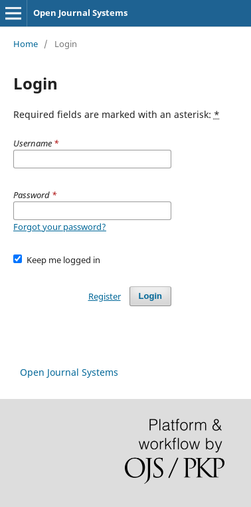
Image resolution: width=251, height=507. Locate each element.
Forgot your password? (59, 227)
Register (104, 296)
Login (150, 296)
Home (25, 44)
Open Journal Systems (80, 13)
